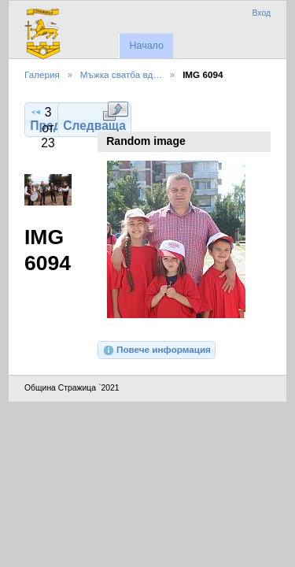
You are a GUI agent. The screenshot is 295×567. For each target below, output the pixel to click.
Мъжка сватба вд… (121, 74)
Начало (146, 45)
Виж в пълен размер (115, 111)
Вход (261, 13)
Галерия (42, 74)
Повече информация (156, 350)
